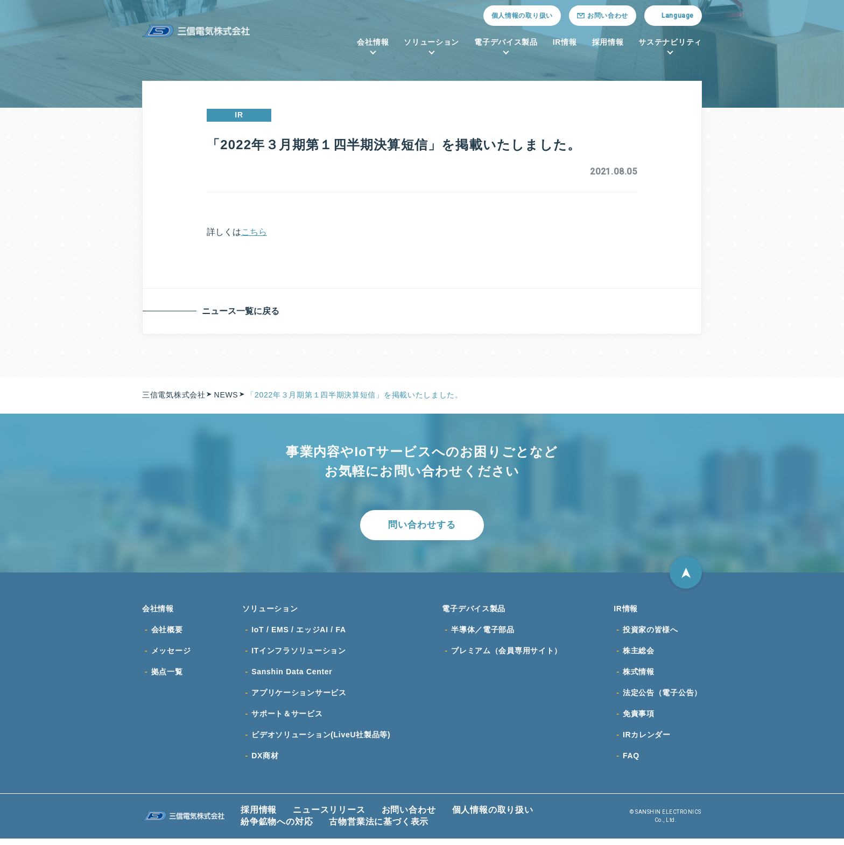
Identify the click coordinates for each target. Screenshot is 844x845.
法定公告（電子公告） (662, 697)
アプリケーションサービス (298, 697)
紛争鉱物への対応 (277, 828)
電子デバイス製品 (506, 42)
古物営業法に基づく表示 (378, 828)
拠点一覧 (167, 676)
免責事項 (639, 719)
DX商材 (264, 762)
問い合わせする (422, 525)
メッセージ (171, 654)
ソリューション (431, 42)
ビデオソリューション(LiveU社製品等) (320, 740)
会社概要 (167, 632)
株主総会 (639, 654)
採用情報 (608, 42)
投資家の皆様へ (650, 632)
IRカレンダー (647, 740)
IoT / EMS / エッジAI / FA (298, 632)
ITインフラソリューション (298, 654)
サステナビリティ (670, 42)
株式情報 (639, 676)
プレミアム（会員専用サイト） (506, 654)
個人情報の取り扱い (522, 15)
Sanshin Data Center (291, 676)
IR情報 (565, 42)
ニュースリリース (329, 816)
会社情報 (373, 42)
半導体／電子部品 (483, 632)
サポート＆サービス (286, 719)
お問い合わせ (409, 816)
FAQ (631, 762)
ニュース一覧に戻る (242, 311)
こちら (254, 231)
